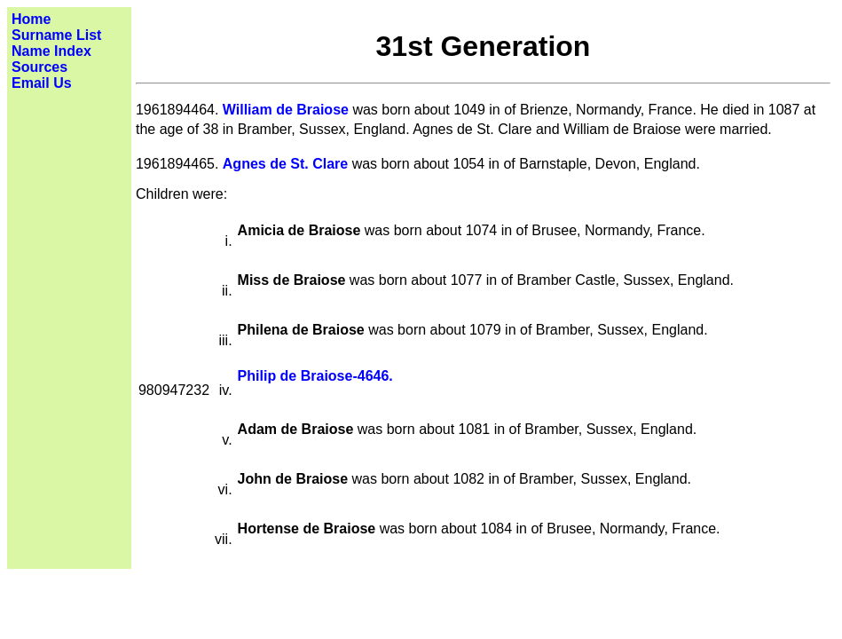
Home (31, 19)
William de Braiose (286, 109)
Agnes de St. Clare (285, 163)
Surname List (56, 35)
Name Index (51, 51)
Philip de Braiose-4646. (315, 375)
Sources (39, 67)
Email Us (42, 83)
